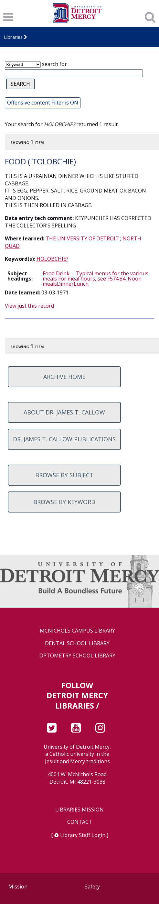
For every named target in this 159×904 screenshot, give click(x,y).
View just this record (29, 305)
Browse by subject (64, 475)
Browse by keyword (64, 502)
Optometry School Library (77, 656)
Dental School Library (77, 643)
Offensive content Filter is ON (42, 102)
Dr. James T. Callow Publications (64, 439)
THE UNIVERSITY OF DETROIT (82, 238)
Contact (79, 822)
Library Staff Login (82, 835)
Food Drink (56, 273)
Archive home (64, 376)
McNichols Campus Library (77, 631)
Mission (17, 886)
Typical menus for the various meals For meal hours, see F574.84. (95, 276)
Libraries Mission (79, 810)
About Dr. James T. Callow (64, 412)
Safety (92, 886)
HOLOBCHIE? (53, 258)
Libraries (13, 37)
